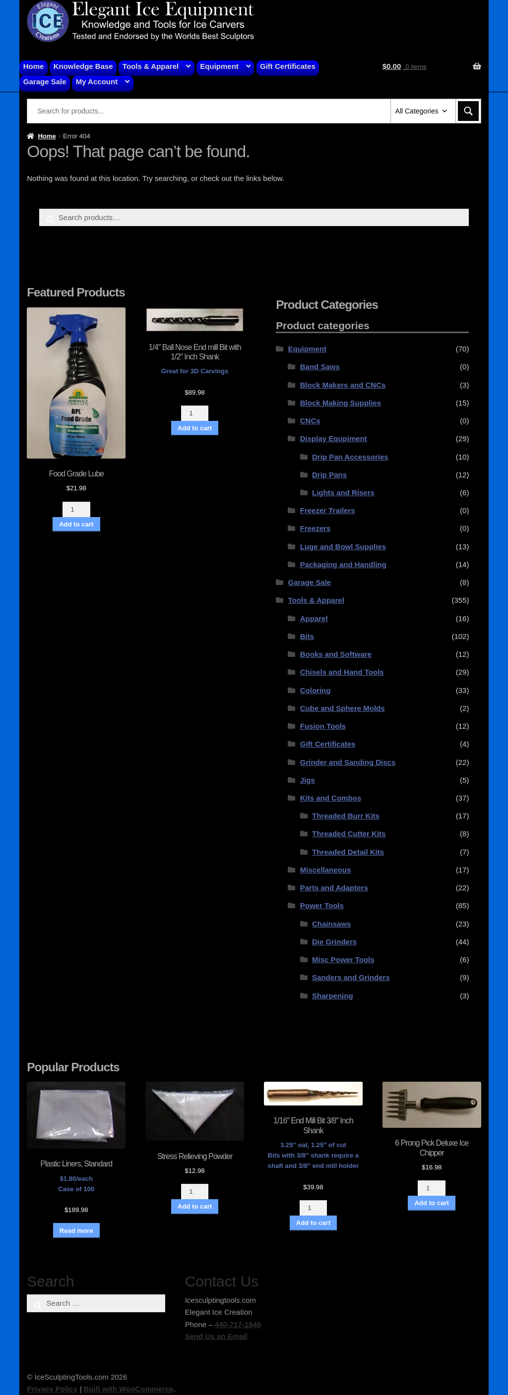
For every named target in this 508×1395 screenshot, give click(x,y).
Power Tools (322, 905)
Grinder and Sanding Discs (348, 762)
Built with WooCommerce (128, 1389)
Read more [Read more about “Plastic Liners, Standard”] (76, 1230)
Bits (307, 636)
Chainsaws (331, 924)
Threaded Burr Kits (346, 816)
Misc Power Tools (343, 959)
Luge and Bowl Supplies (343, 546)
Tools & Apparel (151, 66)
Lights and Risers (343, 492)
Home (33, 66)
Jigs (307, 780)
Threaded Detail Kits (348, 852)
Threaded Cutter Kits (348, 833)
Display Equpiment (333, 438)
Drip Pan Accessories (350, 457)
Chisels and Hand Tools (342, 672)
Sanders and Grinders (351, 977)
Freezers (315, 528)
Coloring (315, 690)
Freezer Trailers (327, 510)
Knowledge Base (83, 66)
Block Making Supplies (340, 403)
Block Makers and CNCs (343, 385)
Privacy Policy (52, 1389)
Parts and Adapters (334, 887)
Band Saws (320, 366)
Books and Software (336, 654)
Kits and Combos (330, 798)
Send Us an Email (216, 1336)
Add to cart (76, 524)
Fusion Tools (323, 726)
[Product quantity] (76, 509)
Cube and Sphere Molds (342, 708)
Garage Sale (44, 81)
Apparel (314, 618)
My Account (97, 81)
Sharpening (332, 995)
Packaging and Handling (343, 564)
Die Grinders (334, 941)
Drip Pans (329, 474)
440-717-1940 (238, 1324)
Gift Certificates (288, 66)
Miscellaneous (325, 870)
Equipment (219, 66)
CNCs (310, 420)
